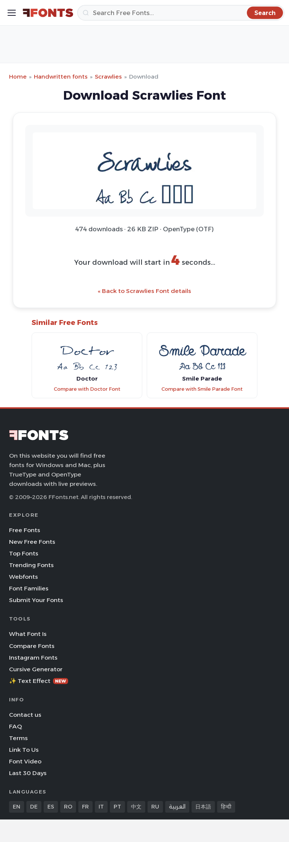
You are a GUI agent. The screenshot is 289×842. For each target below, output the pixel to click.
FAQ (15, 726)
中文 (136, 806)
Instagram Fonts (33, 657)
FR (85, 806)
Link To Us (24, 749)
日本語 (203, 806)
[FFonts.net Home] (48, 12)
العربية (177, 806)
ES (50, 806)
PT (117, 806)
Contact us (25, 714)
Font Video (25, 761)
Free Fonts (24, 530)
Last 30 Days (28, 773)
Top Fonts (23, 553)
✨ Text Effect (38, 680)
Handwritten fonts (61, 76)
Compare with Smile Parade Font (202, 389)
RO (68, 806)
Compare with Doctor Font (87, 389)
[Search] (180, 13)
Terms (18, 738)
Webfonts (23, 576)
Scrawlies (108, 76)
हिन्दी (226, 806)
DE (34, 806)
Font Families (29, 588)
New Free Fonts (32, 541)
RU (155, 806)
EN (16, 806)
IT (101, 806)
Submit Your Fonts (36, 600)
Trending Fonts (31, 565)
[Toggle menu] (12, 13)
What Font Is (28, 633)
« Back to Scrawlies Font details (144, 290)
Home (18, 76)
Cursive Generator (35, 669)
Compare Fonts (32, 645)
